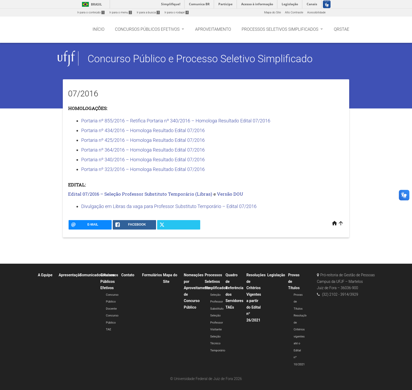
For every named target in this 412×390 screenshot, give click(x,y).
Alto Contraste (294, 12)
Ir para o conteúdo (91, 12)
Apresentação (70, 275)
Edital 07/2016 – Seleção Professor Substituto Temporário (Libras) (140, 194)
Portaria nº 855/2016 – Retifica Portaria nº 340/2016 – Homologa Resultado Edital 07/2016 (175, 120)
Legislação (276, 275)
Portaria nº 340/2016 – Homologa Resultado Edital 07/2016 (143, 159)
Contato (127, 275)
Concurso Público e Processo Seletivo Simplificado (200, 59)
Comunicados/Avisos (97, 275)
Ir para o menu (120, 12)
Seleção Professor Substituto (217, 301)
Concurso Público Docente (112, 301)
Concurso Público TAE (112, 322)
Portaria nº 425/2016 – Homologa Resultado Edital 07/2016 (143, 140)
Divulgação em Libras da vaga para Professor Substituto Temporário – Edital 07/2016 (169, 206)
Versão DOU (230, 194)
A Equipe (45, 275)
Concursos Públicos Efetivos (109, 281)
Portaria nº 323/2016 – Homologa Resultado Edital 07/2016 (143, 169)
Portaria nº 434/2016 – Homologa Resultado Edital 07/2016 (143, 130)
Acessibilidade (316, 12)
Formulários (152, 275)
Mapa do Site (272, 12)
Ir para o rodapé (176, 12)
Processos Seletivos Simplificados (216, 281)
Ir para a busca (148, 12)
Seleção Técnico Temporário (217, 343)
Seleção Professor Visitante (216, 322)
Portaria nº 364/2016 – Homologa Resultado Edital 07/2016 (143, 150)
